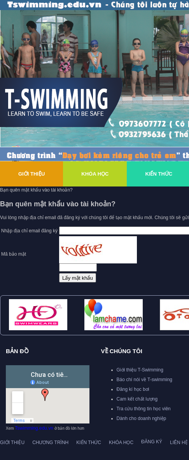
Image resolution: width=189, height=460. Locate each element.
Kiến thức (88, 442)
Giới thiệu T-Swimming (140, 370)
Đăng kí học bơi (133, 389)
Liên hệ (179, 442)
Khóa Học (94, 174)
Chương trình (50, 442)
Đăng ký (151, 441)
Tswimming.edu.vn (34, 428)
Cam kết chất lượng (137, 399)
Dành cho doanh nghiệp (141, 418)
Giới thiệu (31, 174)
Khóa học (121, 442)
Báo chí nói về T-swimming (145, 379)
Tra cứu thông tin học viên (144, 408)
